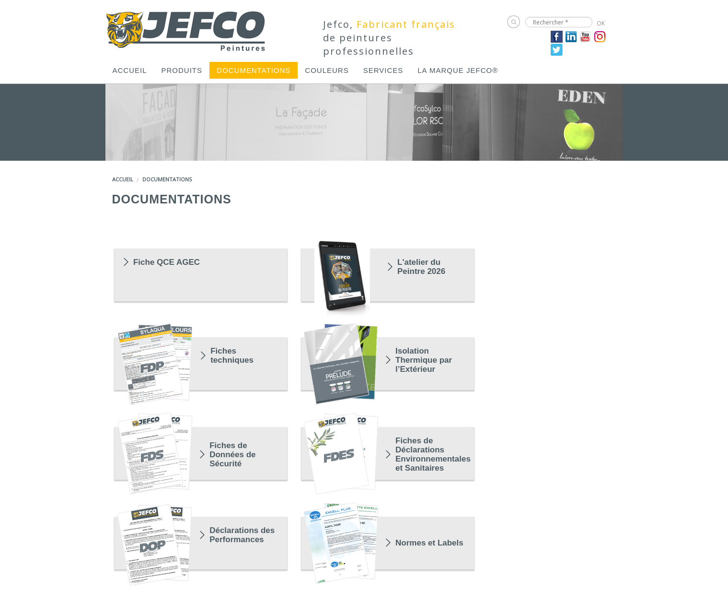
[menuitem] (129, 70)
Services (383, 70)
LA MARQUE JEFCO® (457, 70)
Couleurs (326, 70)
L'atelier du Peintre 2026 (421, 267)
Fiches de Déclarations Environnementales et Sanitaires (430, 454)
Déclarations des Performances (242, 535)
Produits (182, 70)
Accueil (130, 70)
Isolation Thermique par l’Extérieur (423, 360)
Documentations (253, 70)
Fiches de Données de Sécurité (232, 454)
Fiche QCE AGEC (166, 262)
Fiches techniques (232, 355)
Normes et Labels (429, 542)
